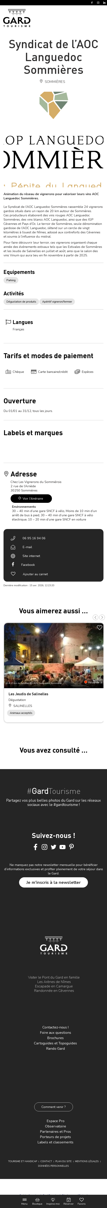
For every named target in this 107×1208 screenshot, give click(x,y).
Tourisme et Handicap (22, 1161)
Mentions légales (87, 1161)
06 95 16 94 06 (34, 538)
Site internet (31, 556)
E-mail (27, 547)
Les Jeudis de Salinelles (28, 693)
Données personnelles (53, 1166)
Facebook (28, 565)
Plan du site (63, 1161)
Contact (46, 1161)
